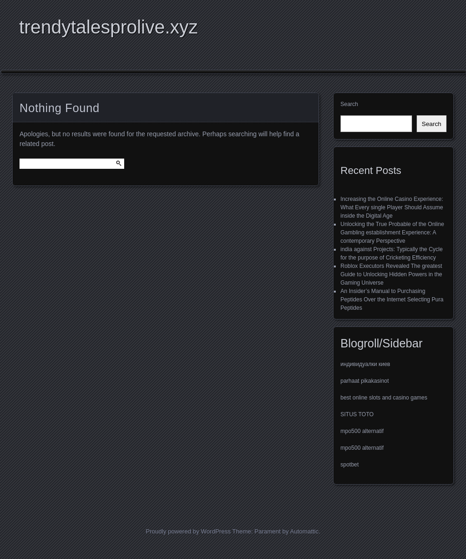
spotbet (349, 464)
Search (349, 104)
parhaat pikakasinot (364, 381)
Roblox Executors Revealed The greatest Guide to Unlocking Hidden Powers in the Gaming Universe (391, 274)
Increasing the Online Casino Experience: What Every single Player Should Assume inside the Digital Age (391, 207)
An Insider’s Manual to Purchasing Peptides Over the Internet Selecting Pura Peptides (391, 299)
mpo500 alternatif (362, 431)
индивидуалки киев (365, 364)
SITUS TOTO (356, 414)
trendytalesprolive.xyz (108, 27)
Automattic (304, 531)
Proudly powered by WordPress (188, 531)
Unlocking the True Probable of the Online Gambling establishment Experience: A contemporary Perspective (392, 232)
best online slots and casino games (383, 397)
